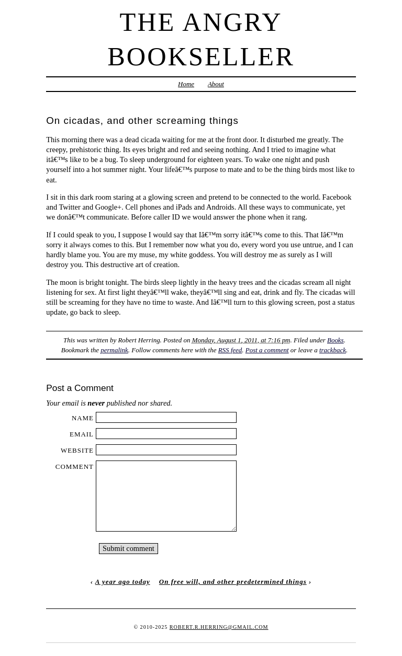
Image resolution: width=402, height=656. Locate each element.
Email (82, 434)
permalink (114, 350)
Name (83, 418)
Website (77, 450)
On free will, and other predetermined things (233, 581)
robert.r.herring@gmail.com (219, 627)
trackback (332, 350)
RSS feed (230, 350)
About (216, 84)
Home (186, 84)
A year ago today (122, 581)
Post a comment (267, 350)
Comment (74, 466)
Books (335, 340)
